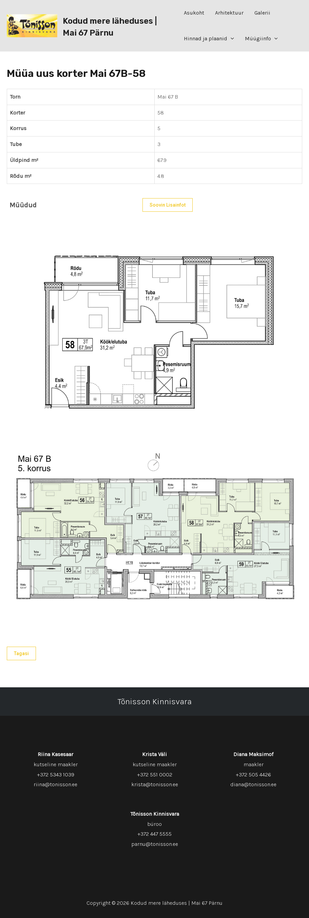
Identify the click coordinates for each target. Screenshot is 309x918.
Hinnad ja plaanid (209, 38)
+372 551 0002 (154, 774)
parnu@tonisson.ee (154, 844)
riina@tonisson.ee (55, 784)
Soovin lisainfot (168, 205)
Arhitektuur (229, 12)
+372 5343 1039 (55, 774)
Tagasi (21, 653)
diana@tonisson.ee (253, 784)
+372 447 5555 (154, 834)
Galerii (262, 12)
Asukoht (194, 12)
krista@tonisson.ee (154, 784)
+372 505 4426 (253, 774)
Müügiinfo (261, 38)
